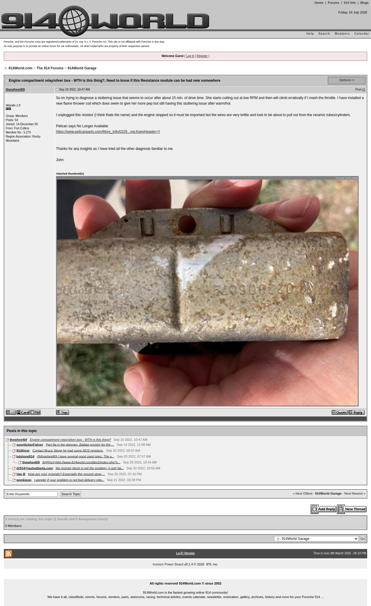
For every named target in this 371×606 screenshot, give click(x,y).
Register (202, 56)
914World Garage (82, 68)
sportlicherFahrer (29, 444)
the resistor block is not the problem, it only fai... (89, 468)
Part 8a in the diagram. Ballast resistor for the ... (80, 444)
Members (342, 33)
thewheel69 (15, 90)
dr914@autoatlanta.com (34, 468)
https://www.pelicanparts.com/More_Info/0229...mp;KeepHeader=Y (108, 132)
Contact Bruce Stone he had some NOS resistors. (68, 450)
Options (345, 80)
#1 (363, 89)
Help (310, 33)
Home (318, 2)
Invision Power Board (168, 564)
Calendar (361, 33)
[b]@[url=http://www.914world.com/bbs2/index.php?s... (81, 462)
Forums (333, 2)
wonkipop (23, 479)
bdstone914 (25, 456)
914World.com (21, 68)
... (185, 576)
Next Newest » (354, 493)
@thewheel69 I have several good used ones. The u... (75, 456)
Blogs (364, 2)
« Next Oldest (303, 493)
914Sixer (23, 450)
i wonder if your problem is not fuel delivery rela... (69, 479)
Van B (21, 474)
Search (324, 33)
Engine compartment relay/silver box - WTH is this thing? (70, 439)
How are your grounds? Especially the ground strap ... (66, 474)
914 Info (350, 2)
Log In (190, 56)
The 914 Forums (49, 68)
